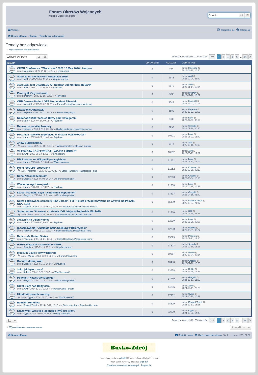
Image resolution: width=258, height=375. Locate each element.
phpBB (123, 358)
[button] (212, 56)
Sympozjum (63, 71)
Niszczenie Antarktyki (30, 109)
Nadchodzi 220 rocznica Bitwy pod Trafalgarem (47, 117)
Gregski (27, 129)
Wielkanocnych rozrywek (33, 184)
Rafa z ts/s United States (32, 236)
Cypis (30, 297)
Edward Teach (30, 206)
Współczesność (60, 79)
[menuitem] (243, 29)
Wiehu (31, 256)
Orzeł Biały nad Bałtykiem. (33, 285)
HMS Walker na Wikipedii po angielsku (41, 159)
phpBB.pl (144, 362)
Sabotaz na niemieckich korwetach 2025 (42, 76)
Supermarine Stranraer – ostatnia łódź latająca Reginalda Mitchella (59, 211)
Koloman (32, 171)
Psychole (57, 87)
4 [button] (232, 57)
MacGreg (27, 71)
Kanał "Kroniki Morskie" (32, 175)
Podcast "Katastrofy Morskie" (36, 277)
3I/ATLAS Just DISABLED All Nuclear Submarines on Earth (54, 84)
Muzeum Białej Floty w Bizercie (36, 252)
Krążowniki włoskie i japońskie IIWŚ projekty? (46, 310)
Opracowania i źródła (63, 288)
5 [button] (237, 57)
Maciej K (27, 104)
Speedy (27, 247)
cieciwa (27, 230)
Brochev (27, 96)
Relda (26, 272)
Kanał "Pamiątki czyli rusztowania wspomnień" (47, 192)
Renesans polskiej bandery (34, 126)
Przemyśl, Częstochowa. (32, 93)
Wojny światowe (61, 162)
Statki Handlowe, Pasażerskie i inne (74, 129)
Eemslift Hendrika (28, 302)
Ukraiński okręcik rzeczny (33, 294)
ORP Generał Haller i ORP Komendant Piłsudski (47, 101)
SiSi (30, 146)
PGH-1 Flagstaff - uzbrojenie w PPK (39, 244)
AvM (25, 79)
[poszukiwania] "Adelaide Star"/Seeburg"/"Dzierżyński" (52, 227)
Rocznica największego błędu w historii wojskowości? (51, 134)
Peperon (27, 112)
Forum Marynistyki (66, 112)
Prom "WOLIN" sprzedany (33, 167)
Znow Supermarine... (30, 142)
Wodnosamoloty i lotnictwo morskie (74, 146)
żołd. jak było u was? (30, 269)
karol (25, 120)
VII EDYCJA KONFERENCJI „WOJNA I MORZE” (47, 151)
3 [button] (228, 57)
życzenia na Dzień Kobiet (33, 219)
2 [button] (223, 57)
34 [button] (245, 57)
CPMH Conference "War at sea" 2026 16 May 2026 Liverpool (54, 68)
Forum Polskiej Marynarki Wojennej (74, 104)
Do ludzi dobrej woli (29, 261)
